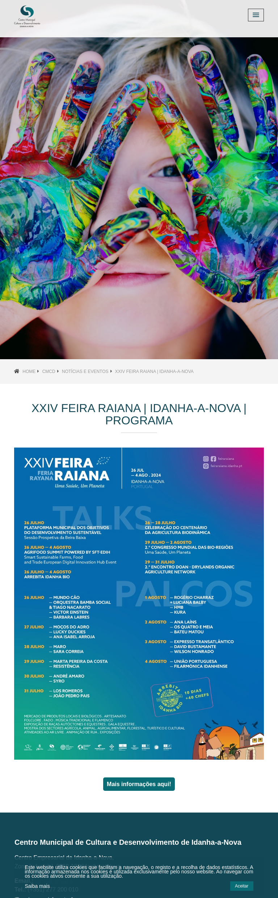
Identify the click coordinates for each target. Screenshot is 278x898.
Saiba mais (37, 886)
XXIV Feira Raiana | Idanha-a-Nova (154, 371)
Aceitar (241, 886)
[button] (21, 179)
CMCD (48, 371)
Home (28, 371)
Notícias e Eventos (85, 371)
